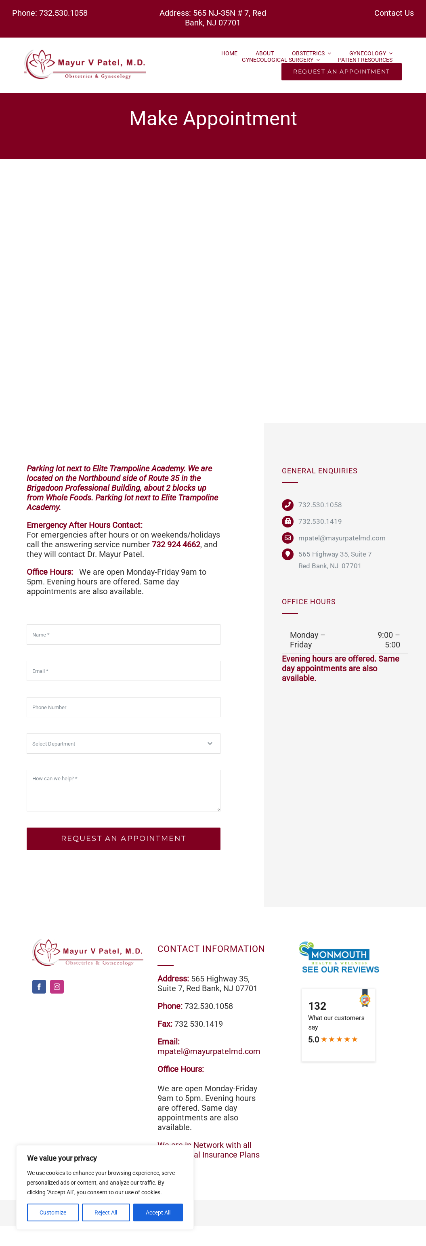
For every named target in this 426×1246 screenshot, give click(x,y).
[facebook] (39, 987)
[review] (338, 943)
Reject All (105, 1212)
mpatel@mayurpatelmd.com (208, 1051)
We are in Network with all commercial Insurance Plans (208, 1150)
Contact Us (394, 13)
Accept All (158, 1212)
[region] (105, 1187)
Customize (53, 1212)
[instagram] (57, 987)
